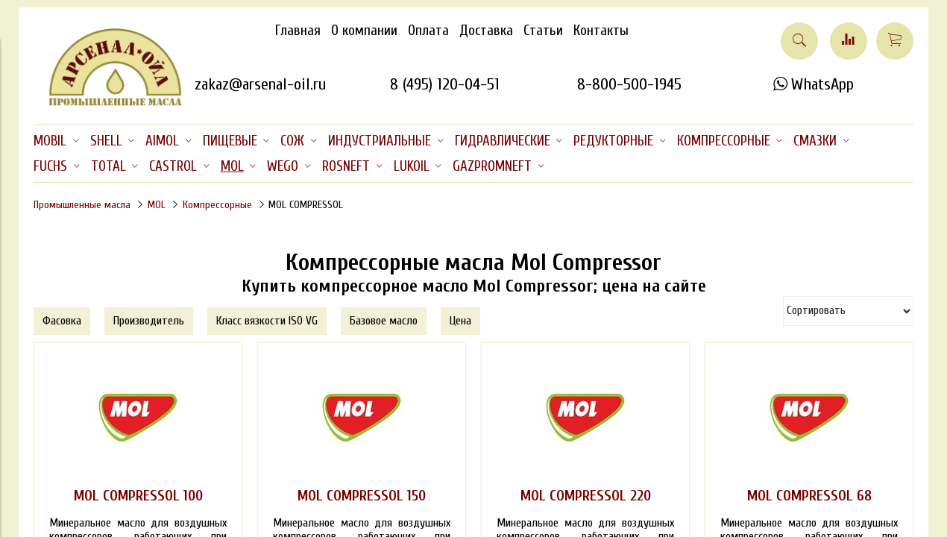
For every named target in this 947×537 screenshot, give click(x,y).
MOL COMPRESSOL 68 (809, 496)
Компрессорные (217, 204)
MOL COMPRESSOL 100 (138, 496)
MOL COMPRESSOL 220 (585, 496)
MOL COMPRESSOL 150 (362, 496)
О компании (364, 30)
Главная (298, 30)
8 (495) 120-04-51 (445, 84)
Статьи (543, 30)
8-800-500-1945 (629, 84)
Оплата (428, 30)
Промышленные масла (82, 204)
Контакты (601, 30)
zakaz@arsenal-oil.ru (260, 84)
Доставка (486, 30)
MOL (157, 204)
